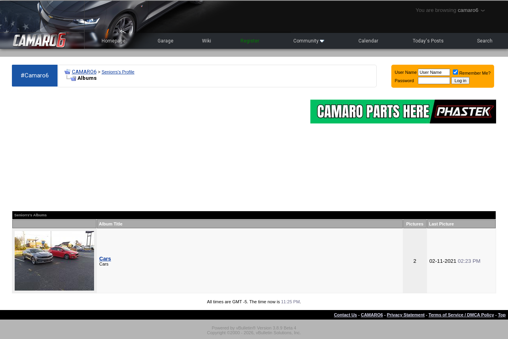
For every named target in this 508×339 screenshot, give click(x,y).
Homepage (113, 41)
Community (308, 41)
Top (502, 314)
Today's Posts (428, 41)
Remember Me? (472, 73)
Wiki (206, 41)
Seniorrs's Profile (118, 71)
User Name (406, 72)
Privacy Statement (406, 314)
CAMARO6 (84, 72)
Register (250, 41)
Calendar (368, 41)
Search (485, 41)
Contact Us (345, 314)
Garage (165, 41)
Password (404, 80)
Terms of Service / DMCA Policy (461, 314)
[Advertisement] (157, 149)
